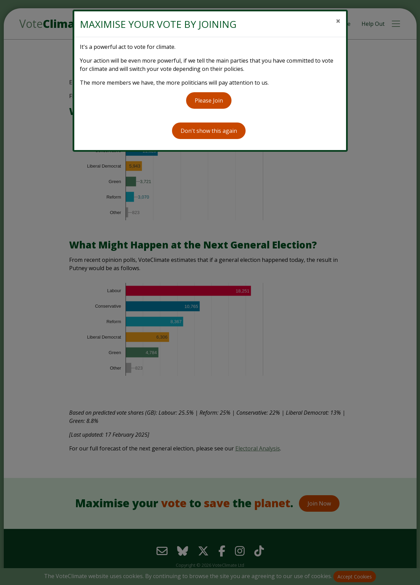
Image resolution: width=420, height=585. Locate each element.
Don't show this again (209, 131)
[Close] (338, 21)
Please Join (209, 100)
